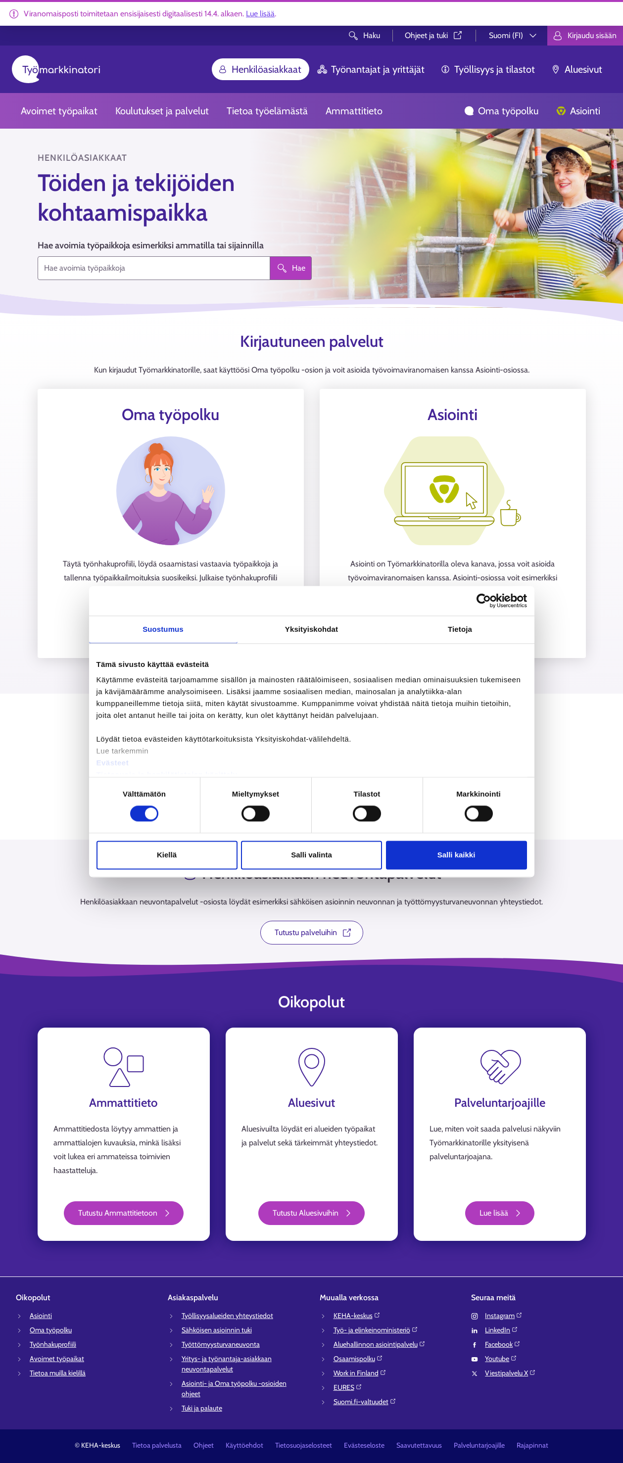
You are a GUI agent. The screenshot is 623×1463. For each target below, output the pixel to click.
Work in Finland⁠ (360, 1373)
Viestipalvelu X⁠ (510, 1373)
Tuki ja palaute (202, 1408)
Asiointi (578, 111)
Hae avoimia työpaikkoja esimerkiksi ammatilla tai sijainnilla (151, 245)
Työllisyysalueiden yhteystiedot (227, 1315)
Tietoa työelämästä (267, 111)
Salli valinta (311, 854)
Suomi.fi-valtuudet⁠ (365, 1401)
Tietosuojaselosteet (303, 1445)
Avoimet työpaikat (59, 111)
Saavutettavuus (419, 1445)
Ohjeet (203, 1445)
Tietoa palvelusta (157, 1445)
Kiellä (167, 854)
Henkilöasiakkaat (259, 69)
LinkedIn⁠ (501, 1329)
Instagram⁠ (504, 1315)
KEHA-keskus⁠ (357, 1315)
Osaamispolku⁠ (358, 1358)
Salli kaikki (456, 854)
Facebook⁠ (503, 1344)
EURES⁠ (348, 1387)
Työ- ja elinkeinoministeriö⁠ (376, 1329)
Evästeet (112, 762)
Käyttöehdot (244, 1445)
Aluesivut (576, 69)
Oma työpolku (501, 111)
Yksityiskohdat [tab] (311, 629)
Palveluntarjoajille (479, 1445)
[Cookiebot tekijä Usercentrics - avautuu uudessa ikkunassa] (483, 600)
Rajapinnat (532, 1445)
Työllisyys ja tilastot (487, 69)
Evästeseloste (364, 1445)
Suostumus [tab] (163, 629)
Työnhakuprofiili (53, 1344)
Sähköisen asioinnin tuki (217, 1329)
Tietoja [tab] (460, 629)
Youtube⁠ (501, 1358)
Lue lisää (260, 13)
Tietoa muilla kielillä (58, 1373)
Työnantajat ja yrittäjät (371, 69)
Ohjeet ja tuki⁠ (434, 35)
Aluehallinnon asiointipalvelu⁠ (380, 1344)
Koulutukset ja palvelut (162, 111)
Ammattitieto (354, 111)
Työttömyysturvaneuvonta (221, 1344)
